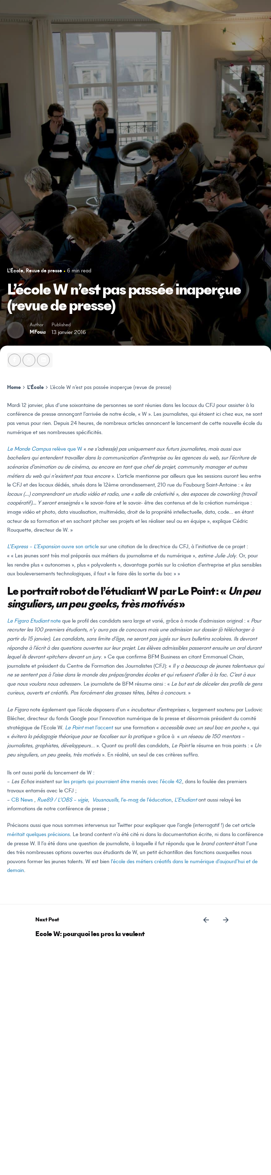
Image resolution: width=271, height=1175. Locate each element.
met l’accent (89, 728)
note (34, 621)
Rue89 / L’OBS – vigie (62, 800)
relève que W (45, 449)
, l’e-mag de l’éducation (131, 800)
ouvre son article (53, 547)
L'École (15, 271)
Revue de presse (44, 271)
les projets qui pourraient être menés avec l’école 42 (123, 782)
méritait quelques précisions (38, 834)
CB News (22, 800)
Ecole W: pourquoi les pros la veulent (90, 934)
